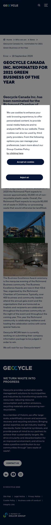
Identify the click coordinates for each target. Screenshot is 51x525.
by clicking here (15, 153)
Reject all (24, 177)
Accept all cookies (25, 162)
